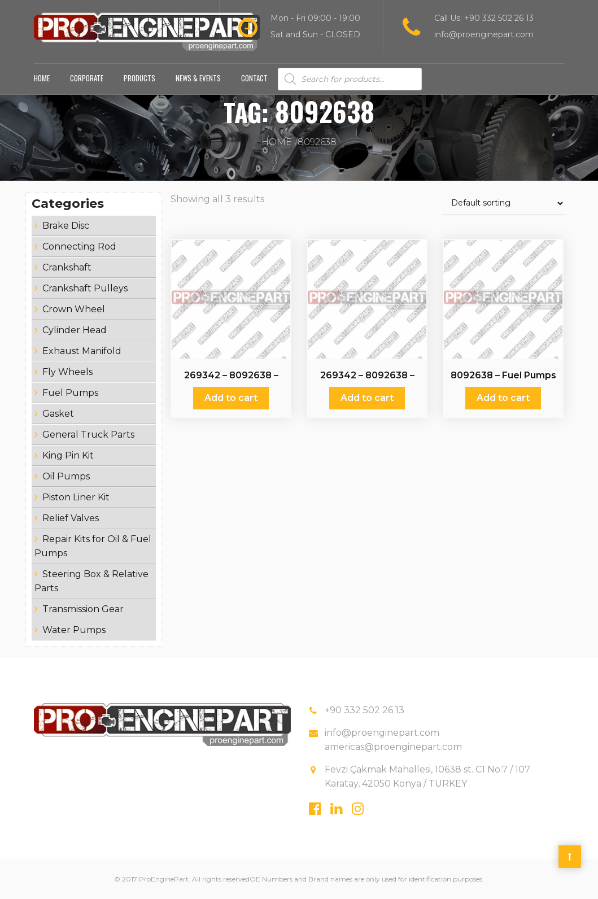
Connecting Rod (79, 246)
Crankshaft (66, 267)
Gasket (58, 413)
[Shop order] (503, 203)
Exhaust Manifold (81, 351)
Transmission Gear (83, 609)
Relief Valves (70, 518)
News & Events (198, 78)
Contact (254, 78)
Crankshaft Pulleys (85, 288)
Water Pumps (74, 630)
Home (42, 78)
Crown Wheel (73, 309)
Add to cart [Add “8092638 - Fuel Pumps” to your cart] (503, 397)
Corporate (86, 78)
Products (139, 78)
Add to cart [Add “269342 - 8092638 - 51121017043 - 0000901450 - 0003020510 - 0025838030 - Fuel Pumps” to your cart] (230, 397)
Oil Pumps (66, 476)
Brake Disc (65, 225)
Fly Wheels (67, 371)
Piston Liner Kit (76, 497)
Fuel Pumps (70, 392)
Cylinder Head (74, 330)
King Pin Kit (68, 455)
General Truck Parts (88, 434)
